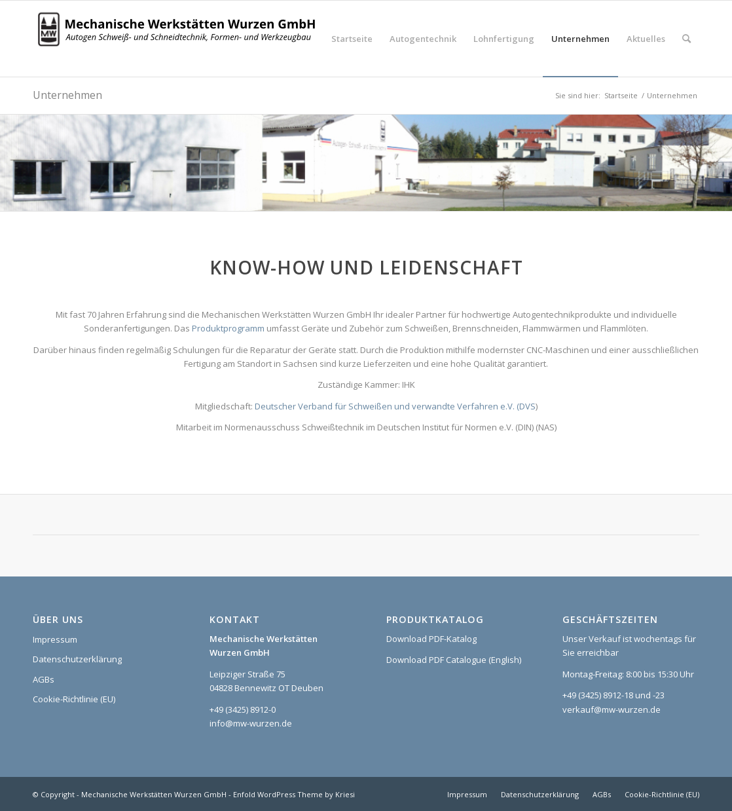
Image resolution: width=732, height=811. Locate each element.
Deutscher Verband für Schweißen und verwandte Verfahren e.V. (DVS (395, 406)
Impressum (55, 639)
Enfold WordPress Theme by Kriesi (294, 794)
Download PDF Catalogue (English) (453, 660)
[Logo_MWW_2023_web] (180, 39)
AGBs (43, 679)
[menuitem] (352, 39)
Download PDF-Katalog (431, 639)
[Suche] (686, 39)
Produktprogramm (228, 328)
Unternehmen (67, 95)
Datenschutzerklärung (77, 659)
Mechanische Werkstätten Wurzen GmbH (154, 794)
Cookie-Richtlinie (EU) (74, 699)
